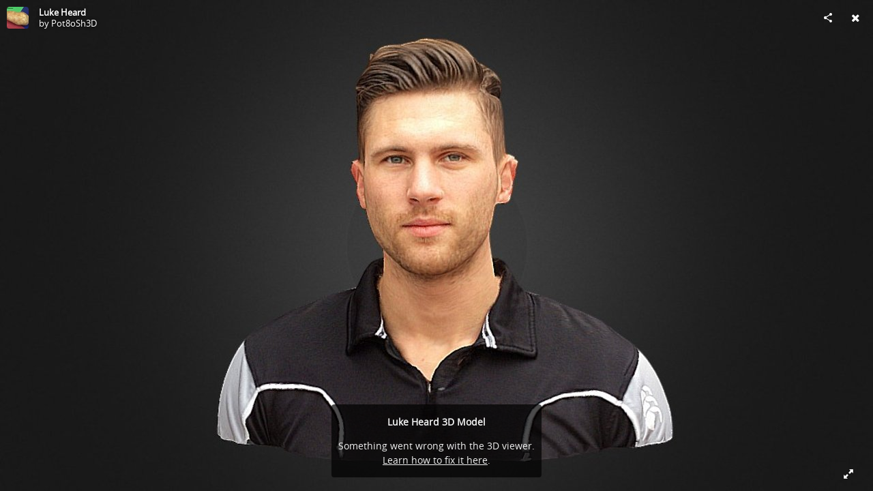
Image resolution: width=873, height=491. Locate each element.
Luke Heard (62, 12)
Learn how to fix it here (435, 459)
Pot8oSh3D (74, 23)
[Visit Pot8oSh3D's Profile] (18, 18)
